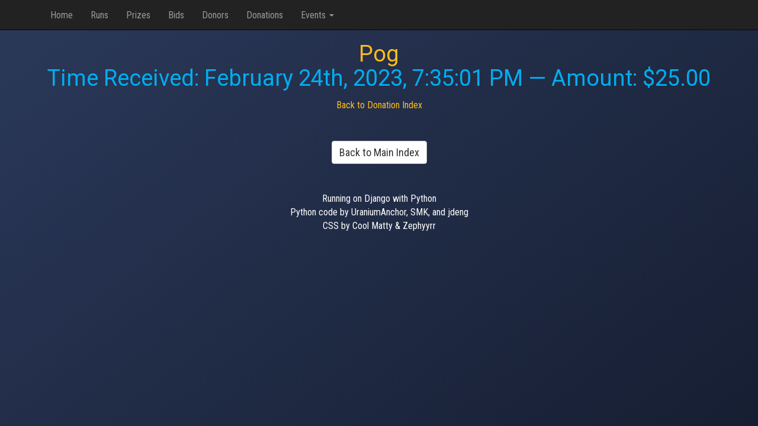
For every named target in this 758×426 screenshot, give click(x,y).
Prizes (138, 15)
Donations (264, 15)
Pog (379, 54)
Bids (176, 15)
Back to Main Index (379, 152)
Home (61, 15)
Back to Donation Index (379, 105)
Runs (99, 15)
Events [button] (317, 15)
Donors (215, 15)
